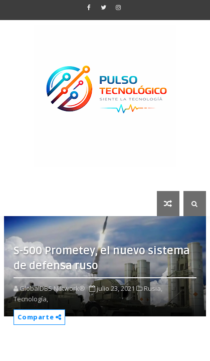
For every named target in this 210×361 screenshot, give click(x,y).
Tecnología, (31, 298)
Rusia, (153, 288)
